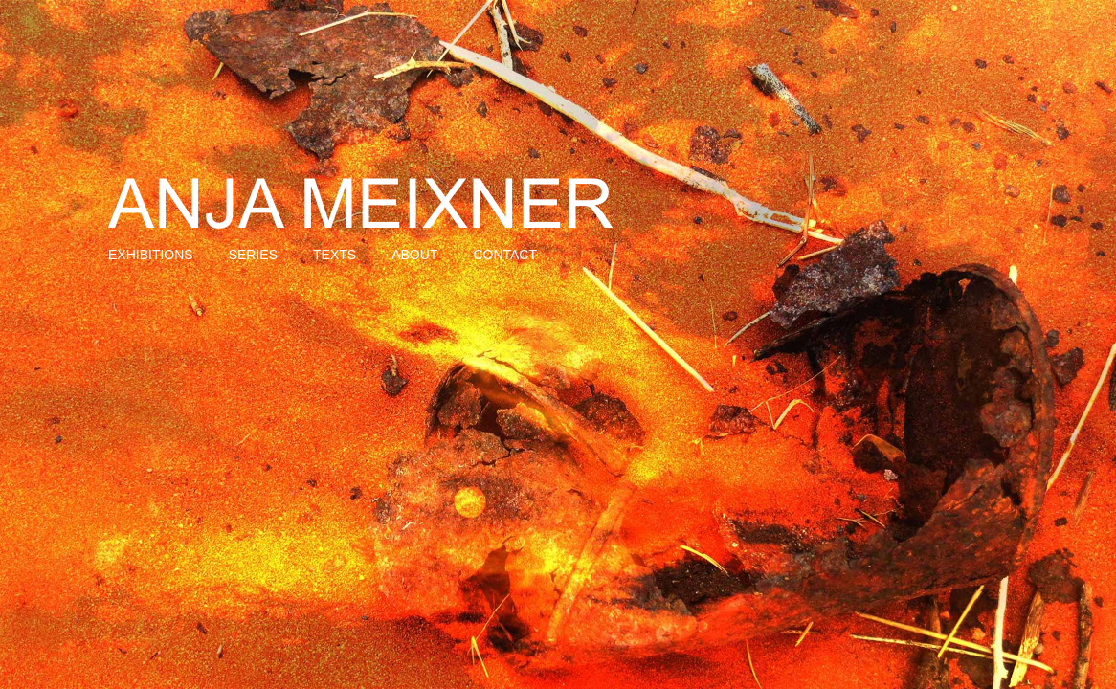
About (414, 254)
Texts (334, 254)
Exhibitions (150, 254)
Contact (505, 254)
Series (253, 254)
